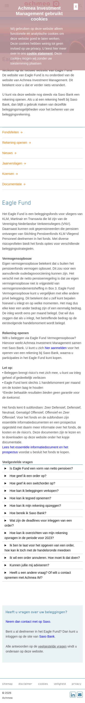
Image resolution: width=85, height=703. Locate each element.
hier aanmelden (56, 348)
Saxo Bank (47, 636)
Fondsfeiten (10, 132)
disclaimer (25, 683)
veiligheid (60, 683)
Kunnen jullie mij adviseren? (28, 565)
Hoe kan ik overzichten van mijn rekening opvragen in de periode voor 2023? (36, 535)
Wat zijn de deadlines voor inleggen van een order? (38, 523)
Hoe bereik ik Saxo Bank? (27, 513)
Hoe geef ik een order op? (27, 476)
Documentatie (12, 184)
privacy (76, 683)
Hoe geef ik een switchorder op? (31, 483)
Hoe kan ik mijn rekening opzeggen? (34, 505)
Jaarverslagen (12, 163)
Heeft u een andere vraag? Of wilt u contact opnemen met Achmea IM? (38, 575)
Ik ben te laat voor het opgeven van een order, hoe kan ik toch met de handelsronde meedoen (39, 547)
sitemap (7, 683)
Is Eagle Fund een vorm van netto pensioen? (40, 468)
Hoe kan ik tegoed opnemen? (29, 498)
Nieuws (7, 153)
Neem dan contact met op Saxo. (28, 621)
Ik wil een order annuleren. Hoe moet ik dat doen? (44, 558)
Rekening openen (14, 142)
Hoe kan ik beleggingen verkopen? (33, 491)
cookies (43, 683)
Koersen (8, 174)
